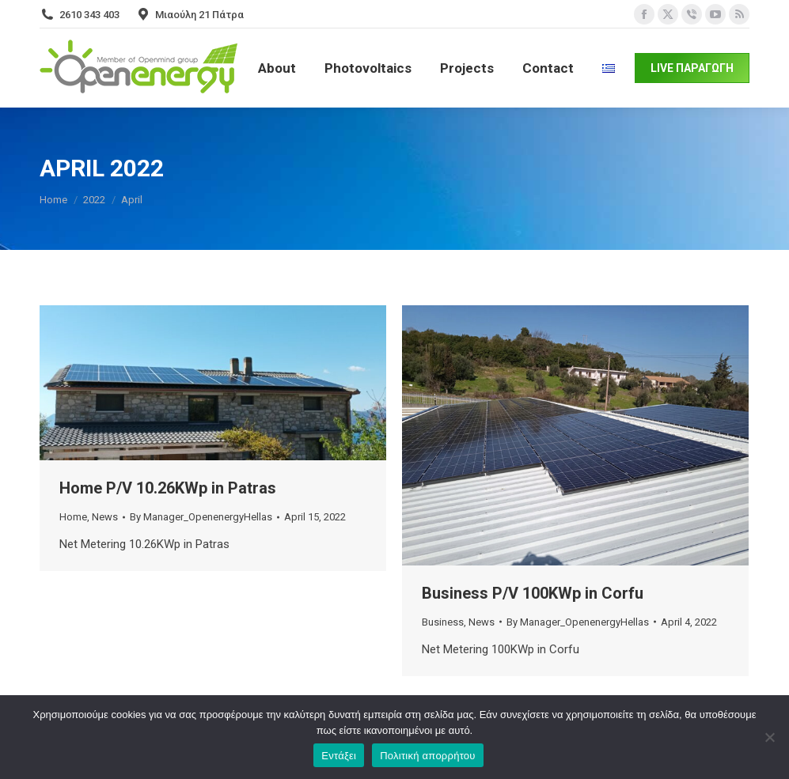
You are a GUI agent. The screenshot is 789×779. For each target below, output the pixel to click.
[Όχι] (769, 737)
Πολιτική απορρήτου (427, 756)
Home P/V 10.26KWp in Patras (167, 487)
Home (73, 517)
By (201, 517)
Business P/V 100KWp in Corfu (532, 593)
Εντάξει (338, 756)
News (105, 517)
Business (443, 622)
